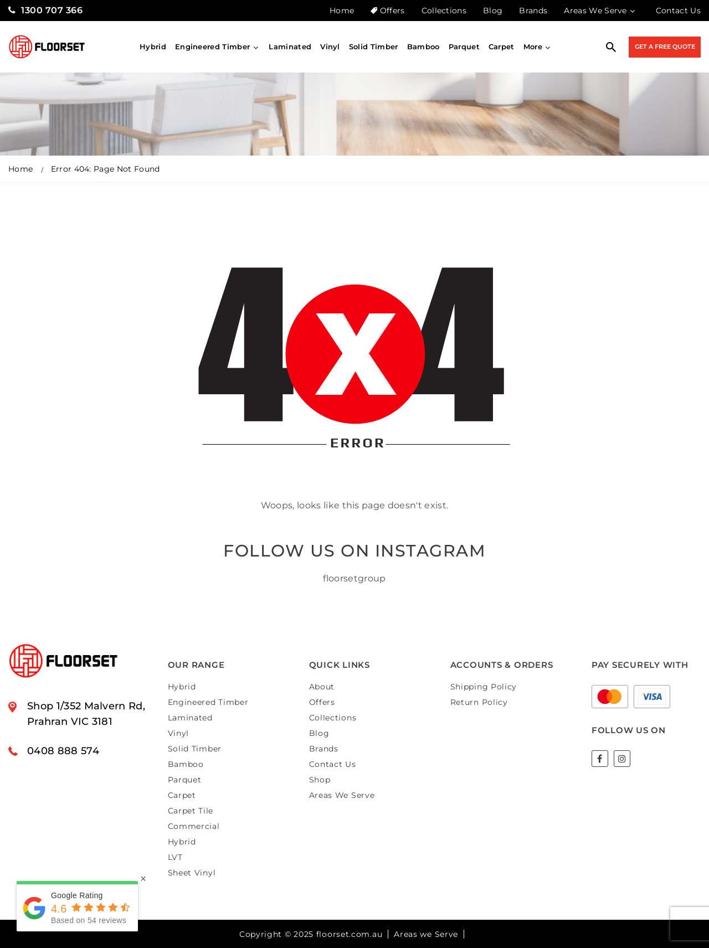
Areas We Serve (600, 11)
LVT (175, 857)
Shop (320, 780)
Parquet (464, 46)
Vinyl (330, 46)
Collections (444, 11)
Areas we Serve (426, 934)
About (322, 687)
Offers (387, 11)
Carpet (502, 46)
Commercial (194, 826)
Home (342, 11)
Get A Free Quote (665, 46)
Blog (492, 11)
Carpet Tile (191, 811)
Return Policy (479, 702)
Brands (533, 11)
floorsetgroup (354, 578)
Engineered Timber (217, 46)
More (537, 46)
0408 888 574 (63, 751)
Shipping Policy (483, 687)
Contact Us (678, 11)
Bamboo (423, 46)
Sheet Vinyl (192, 873)
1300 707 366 (45, 10)
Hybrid (153, 46)
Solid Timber (373, 46)
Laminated (290, 46)
